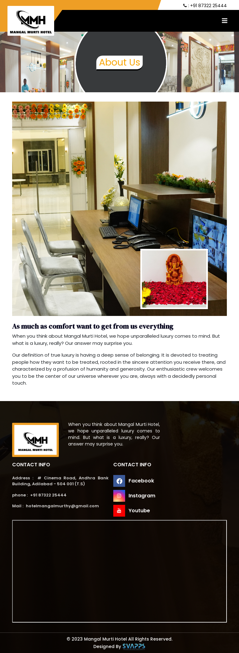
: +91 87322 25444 (205, 5)
